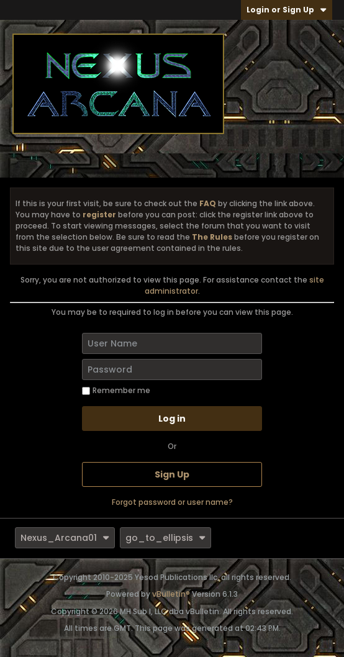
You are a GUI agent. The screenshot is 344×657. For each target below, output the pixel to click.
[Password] (172, 369)
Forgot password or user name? (172, 502)
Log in (172, 418)
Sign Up (172, 474)
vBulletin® (171, 594)
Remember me (116, 390)
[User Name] (172, 343)
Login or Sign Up (287, 9)
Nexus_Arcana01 (64, 538)
